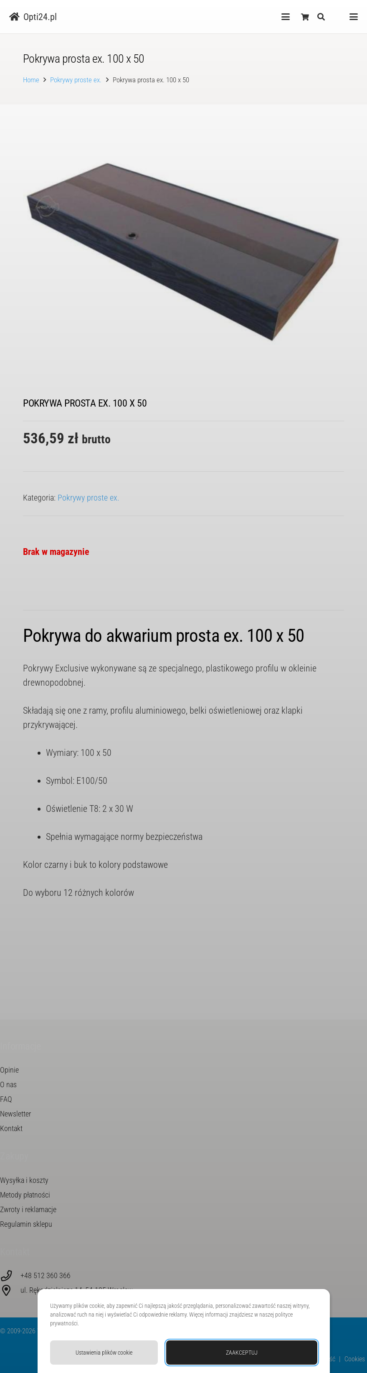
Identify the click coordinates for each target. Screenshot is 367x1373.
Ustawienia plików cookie (104, 1352)
